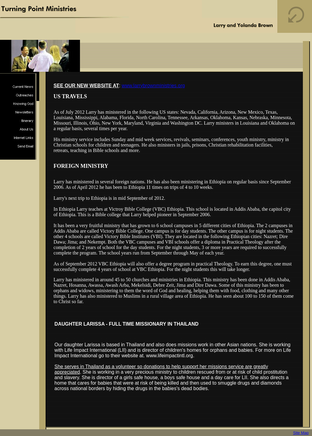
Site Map (301, 433)
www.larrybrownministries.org (153, 85)
